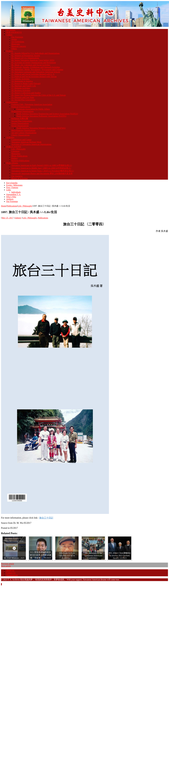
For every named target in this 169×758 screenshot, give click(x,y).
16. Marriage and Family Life (23, 86)
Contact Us (11, 573)
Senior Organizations (20, 123)
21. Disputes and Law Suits (22, 97)
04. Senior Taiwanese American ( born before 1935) (32, 60)
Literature (15, 151)
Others (14, 49)
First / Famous (12, 187)
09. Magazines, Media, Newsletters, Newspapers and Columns (37, 69)
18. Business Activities (20, 90)
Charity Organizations (20, 135)
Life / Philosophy (18, 149)
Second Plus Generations (21, 121)
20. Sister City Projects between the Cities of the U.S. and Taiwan (38, 95)
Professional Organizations (22, 111)
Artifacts (9, 199)
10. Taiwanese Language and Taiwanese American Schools (35, 72)
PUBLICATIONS (13, 147)
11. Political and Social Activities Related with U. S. (33, 74)
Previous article (7, 564)
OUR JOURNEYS (14, 32)
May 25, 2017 (7, 218)
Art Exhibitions (17, 42)
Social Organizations (20, 126)
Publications (12, 206)
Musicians (15, 44)
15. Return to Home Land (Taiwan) (25, 83)
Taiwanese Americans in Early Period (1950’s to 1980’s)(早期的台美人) (41, 165)
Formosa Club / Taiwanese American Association (31, 104)
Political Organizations (20, 107)
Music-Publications (19, 156)
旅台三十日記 (46, 517)
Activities (10, 137)
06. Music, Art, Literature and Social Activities (30, 65)
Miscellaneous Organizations (23, 130)
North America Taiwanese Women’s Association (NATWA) (41, 128)
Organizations (12, 102)
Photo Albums (12, 163)
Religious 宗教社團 (19, 118)
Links (8, 190)
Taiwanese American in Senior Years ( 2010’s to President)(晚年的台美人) (42, 171)
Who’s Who (11, 197)
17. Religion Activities (20, 88)
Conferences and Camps (21, 140)
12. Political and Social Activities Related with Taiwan (34, 76)
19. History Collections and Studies (26, 93)
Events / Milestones (14, 185)
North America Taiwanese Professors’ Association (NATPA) (41, 116)
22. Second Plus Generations (23, 100)
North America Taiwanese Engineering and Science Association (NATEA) (47, 114)
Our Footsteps (17, 37)
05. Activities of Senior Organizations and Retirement (33, 62)
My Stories (10, 30)
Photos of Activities (19, 178)
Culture (9, 35)
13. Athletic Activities (20, 79)
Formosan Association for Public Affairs (33, 109)
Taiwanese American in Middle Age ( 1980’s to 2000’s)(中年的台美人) (41, 168)
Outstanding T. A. (13, 194)
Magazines (15, 154)
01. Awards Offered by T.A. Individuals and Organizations (35, 53)
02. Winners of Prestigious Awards (25, 56)
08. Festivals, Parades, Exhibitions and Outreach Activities (35, 67)
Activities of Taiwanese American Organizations (31, 144)
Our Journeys (16, 176)
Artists (14, 39)
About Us (10, 570)
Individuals (16, 192)
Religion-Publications (20, 161)
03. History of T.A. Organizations (25, 58)
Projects (9, 51)
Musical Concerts (18, 46)
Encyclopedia (11, 183)
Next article (6, 566)
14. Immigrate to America (22, 81)
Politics (14, 158)
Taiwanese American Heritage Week (26, 142)
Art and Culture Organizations (23, 133)
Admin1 (18, 218)
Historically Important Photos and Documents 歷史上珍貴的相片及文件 (42, 173)
